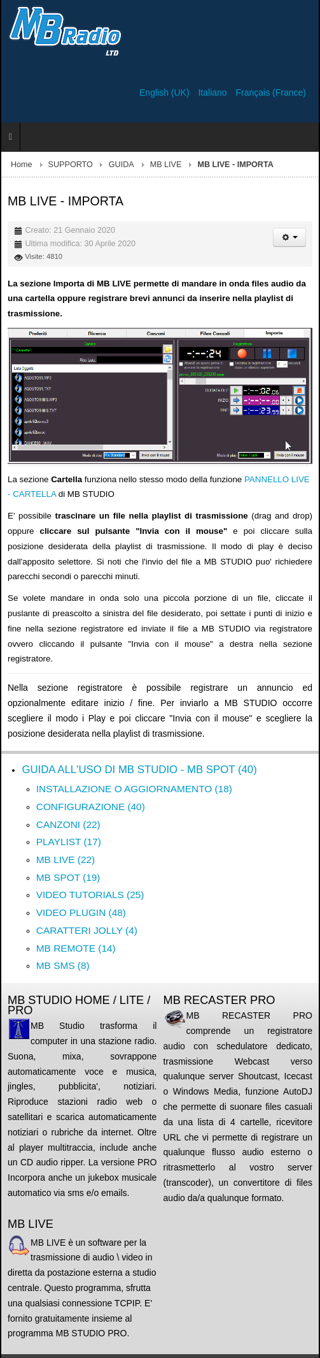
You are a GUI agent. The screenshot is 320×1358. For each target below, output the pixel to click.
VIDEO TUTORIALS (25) (90, 894)
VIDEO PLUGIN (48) (81, 912)
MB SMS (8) (63, 965)
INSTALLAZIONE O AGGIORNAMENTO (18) (134, 788)
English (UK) (165, 92)
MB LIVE (166, 164)
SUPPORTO (70, 164)
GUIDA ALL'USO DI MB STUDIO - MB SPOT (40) (139, 770)
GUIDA (121, 164)
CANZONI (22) (68, 824)
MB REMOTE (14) (76, 948)
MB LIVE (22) (65, 859)
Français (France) (271, 92)
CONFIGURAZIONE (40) (90, 806)
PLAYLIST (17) (68, 841)
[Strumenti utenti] (289, 237)
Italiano (213, 92)
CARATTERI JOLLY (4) (86, 930)
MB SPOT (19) (68, 877)
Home (21, 164)
